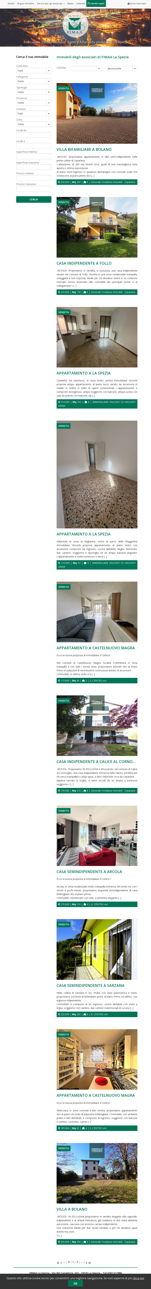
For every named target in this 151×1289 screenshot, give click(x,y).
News (70, 3)
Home (11, 3)
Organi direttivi (25, 3)
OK (75, 1283)
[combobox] (84, 68)
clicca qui (138, 1278)
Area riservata (137, 3)
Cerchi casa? (96, 3)
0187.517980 (114, 1273)
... (64, 1262)
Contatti (80, 3)
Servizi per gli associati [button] (51, 3)
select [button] (99, 68)
